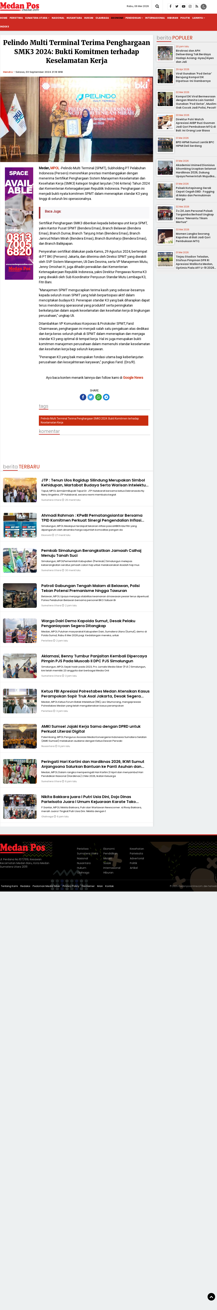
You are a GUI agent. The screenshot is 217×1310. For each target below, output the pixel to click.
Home (3, 17)
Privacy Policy (71, 886)
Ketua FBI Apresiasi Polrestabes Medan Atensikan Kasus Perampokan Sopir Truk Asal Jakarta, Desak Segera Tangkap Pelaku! (95, 696)
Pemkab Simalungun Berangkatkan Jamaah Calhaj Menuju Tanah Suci (91, 553)
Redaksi (25, 886)
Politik (185, 17)
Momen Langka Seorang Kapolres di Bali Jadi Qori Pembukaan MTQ (193, 237)
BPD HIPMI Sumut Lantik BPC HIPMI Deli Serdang (195, 144)
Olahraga (102, 17)
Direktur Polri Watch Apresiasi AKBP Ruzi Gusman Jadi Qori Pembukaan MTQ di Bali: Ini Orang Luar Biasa (196, 124)
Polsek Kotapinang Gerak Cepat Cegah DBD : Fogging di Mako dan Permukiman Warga (195, 193)
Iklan (100, 886)
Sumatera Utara (36, 17)
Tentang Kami (9, 886)
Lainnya (197, 17)
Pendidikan (133, 17)
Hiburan (172, 17)
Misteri (107, 858)
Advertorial (137, 858)
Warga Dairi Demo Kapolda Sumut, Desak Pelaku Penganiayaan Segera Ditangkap (88, 623)
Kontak (109, 886)
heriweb (212, 886)
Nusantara (74, 17)
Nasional (58, 17)
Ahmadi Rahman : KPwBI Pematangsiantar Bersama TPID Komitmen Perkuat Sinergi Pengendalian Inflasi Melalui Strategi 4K (91, 520)
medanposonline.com (190, 886)
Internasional (155, 17)
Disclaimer (88, 886)
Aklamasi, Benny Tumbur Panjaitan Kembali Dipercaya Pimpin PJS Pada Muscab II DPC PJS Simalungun (94, 658)
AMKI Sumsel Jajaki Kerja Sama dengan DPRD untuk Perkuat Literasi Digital (91, 729)
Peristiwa (16, 17)
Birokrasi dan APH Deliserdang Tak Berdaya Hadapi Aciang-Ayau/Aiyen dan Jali (195, 56)
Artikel (134, 868)
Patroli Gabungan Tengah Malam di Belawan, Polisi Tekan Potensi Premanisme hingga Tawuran (90, 588)
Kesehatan (137, 849)
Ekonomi (117, 17)
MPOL (54, 168)
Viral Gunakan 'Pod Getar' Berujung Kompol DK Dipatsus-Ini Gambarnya (194, 77)
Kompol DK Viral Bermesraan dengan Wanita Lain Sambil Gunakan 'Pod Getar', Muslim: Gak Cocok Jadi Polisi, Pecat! (196, 102)
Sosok (107, 863)
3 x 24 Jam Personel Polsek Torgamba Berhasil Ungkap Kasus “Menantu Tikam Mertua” (195, 216)
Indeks (4, 26)
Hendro (8, 72)
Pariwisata (136, 853)
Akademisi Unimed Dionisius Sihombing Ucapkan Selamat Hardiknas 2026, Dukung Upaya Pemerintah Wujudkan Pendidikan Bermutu (196, 172)
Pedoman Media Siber (46, 886)
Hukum (88, 17)
